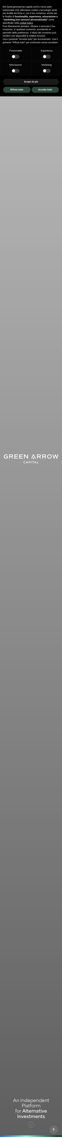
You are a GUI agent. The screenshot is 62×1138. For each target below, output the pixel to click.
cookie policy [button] (26, 23)
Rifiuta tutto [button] (16, 89)
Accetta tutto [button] (45, 89)
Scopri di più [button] (31, 81)
